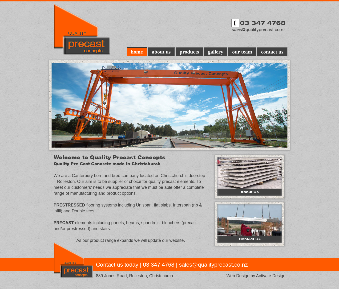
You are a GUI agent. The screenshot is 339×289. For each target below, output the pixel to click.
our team (242, 52)
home (137, 52)
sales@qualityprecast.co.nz (259, 29)
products (189, 52)
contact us (272, 52)
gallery (215, 52)
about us (161, 52)
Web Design (238, 275)
